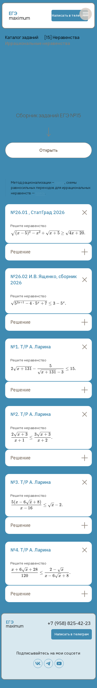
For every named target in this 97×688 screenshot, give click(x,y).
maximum (19, 18)
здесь (59, 182)
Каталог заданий (21, 37)
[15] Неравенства (61, 37)
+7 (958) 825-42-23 (69, 623)
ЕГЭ (10, 622)
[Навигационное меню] (85, 14)
